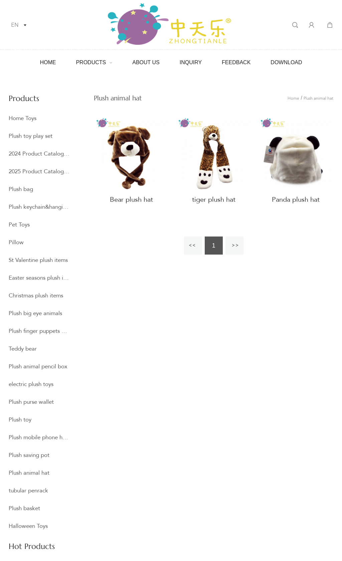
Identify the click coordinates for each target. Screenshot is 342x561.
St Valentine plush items (38, 260)
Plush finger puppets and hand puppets (39, 331)
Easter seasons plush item (39, 278)
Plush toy (20, 420)
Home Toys (22, 118)
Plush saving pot (29, 455)
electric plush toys (31, 384)
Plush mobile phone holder (39, 437)
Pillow (16, 242)
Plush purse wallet (31, 402)
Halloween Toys (28, 526)
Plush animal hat (29, 473)
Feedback (236, 62)
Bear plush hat (131, 199)
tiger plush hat (213, 199)
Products (91, 62)
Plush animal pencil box (38, 366)
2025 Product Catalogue (39, 171)
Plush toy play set (30, 136)
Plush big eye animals (35, 313)
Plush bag (21, 189)
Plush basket (24, 508)
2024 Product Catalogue (39, 154)
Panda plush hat (296, 199)
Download (286, 62)
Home (48, 62)
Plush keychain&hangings (39, 207)
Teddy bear (23, 349)
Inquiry (191, 62)
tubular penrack (28, 490)
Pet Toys (19, 224)
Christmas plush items (36, 295)
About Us (146, 62)
